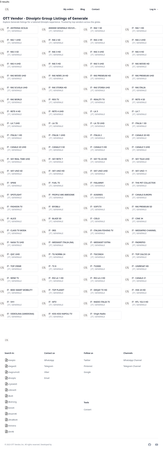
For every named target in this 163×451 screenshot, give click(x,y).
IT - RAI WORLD (14, 99)
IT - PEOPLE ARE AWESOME (61, 194)
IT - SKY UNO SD (15, 170)
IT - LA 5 (94, 111)
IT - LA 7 (136, 111)
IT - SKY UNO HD (56, 170)
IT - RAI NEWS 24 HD (58, 75)
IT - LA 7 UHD (13, 123)
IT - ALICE (11, 218)
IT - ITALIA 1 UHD (57, 135)
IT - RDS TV (54, 99)
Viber (46, 372)
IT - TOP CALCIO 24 (141, 254)
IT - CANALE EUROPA (142, 194)
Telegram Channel (132, 366)
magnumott (14, 372)
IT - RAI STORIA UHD (100, 87)
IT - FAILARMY (97, 182)
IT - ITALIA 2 (96, 135)
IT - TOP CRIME (14, 266)
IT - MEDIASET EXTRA (100, 242)
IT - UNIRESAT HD (140, 266)
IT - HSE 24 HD (139, 290)
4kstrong (12, 401)
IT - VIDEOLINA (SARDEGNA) (20, 313)
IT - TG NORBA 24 (57, 254)
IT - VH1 (11, 301)
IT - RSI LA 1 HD (56, 278)
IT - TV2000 (95, 266)
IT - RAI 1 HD (138, 28)
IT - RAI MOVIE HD (140, 63)
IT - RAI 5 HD (55, 63)
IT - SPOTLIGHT (14, 194)
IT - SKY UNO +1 (139, 170)
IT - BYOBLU (54, 206)
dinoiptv (12, 378)
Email (46, 378)
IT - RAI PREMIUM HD (100, 75)
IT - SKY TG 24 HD (98, 159)
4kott (10, 396)
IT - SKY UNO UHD (99, 170)
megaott (12, 366)
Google (87, 372)
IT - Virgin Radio (98, 313)
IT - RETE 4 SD (138, 99)
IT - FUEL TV (54, 182)
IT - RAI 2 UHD (139, 39)
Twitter (87, 360)
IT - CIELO (95, 218)
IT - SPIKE (11, 182)
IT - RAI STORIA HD (58, 87)
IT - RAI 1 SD (96, 28)
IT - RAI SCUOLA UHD (17, 87)
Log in (154, 9)
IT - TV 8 (52, 266)
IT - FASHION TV (14, 206)
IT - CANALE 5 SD (57, 147)
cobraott (12, 390)
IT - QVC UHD (13, 254)
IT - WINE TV (13, 278)
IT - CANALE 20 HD (141, 135)
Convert (87, 409)
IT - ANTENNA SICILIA (17, 28)
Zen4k (11, 431)
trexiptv (11, 360)
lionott (11, 407)
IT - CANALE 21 (139, 278)
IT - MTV (52, 301)
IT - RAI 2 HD (96, 39)
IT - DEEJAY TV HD (98, 290)
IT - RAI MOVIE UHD (16, 75)
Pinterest (88, 366)
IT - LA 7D (53, 123)
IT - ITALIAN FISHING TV (101, 230)
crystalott (12, 384)
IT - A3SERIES (96, 194)
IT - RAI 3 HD (55, 51)
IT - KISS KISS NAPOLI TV (60, 313)
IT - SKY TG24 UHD (140, 159)
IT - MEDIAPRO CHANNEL (144, 230)
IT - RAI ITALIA (139, 87)
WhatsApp (49, 360)
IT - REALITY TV (97, 99)
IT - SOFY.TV (95, 206)
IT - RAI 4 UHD (14, 63)
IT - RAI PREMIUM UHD (143, 75)
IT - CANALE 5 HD (98, 147)
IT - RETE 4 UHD (56, 111)
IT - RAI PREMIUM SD (142, 206)
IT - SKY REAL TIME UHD (18, 159)
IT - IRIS (52, 230)
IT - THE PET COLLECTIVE (144, 182)
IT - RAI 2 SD (54, 39)
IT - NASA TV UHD (15, 242)
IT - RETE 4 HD (14, 111)
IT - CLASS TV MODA (16, 230)
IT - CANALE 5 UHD (141, 147)
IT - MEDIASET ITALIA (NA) (61, 242)
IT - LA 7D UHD (97, 123)
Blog (82, 9)
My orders (68, 9)
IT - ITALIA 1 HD (14, 135)
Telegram (48, 366)
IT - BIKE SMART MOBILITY (20, 290)
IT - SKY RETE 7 (56, 159)
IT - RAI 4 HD (138, 51)
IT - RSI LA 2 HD (97, 278)
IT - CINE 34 (137, 218)
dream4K (12, 413)
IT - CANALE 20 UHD (16, 147)
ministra (12, 425)
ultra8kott (13, 419)
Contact (96, 9)
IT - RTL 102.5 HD (140, 301)
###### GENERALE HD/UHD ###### (66, 28)
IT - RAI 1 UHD (14, 39)
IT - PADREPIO (138, 242)
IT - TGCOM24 (97, 254)
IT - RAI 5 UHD (97, 63)
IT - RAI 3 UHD (97, 51)
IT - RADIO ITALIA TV (100, 301)
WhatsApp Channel (132, 360)
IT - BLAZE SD (55, 218)
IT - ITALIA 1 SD (139, 123)
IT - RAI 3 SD (13, 51)
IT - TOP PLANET (56, 290)
